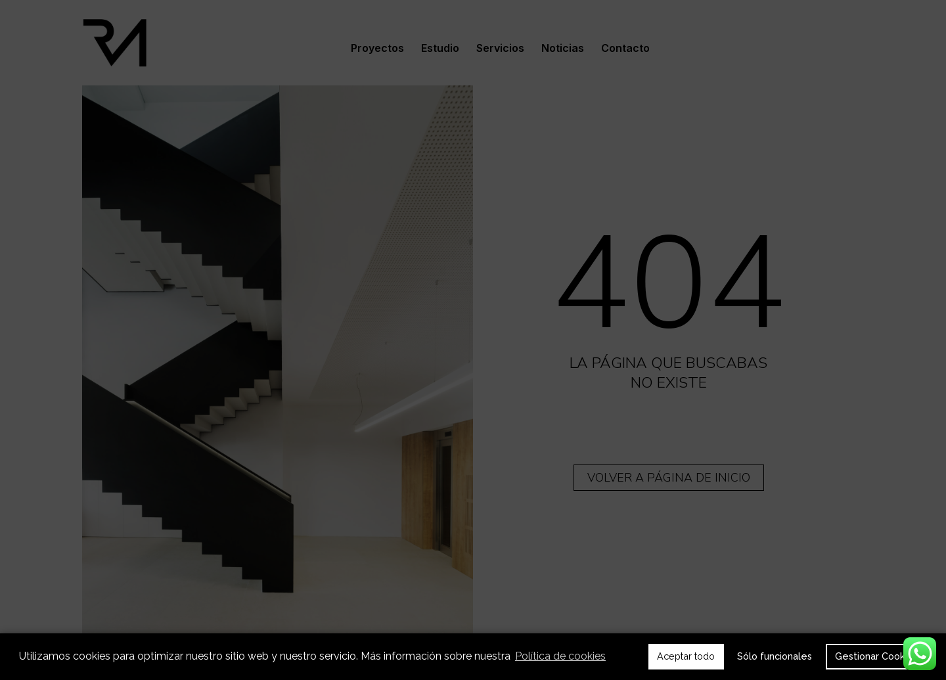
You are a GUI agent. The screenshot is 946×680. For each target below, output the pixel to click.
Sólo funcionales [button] (774, 656)
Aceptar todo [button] (686, 656)
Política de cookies (560, 656)
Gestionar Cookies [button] (876, 656)
